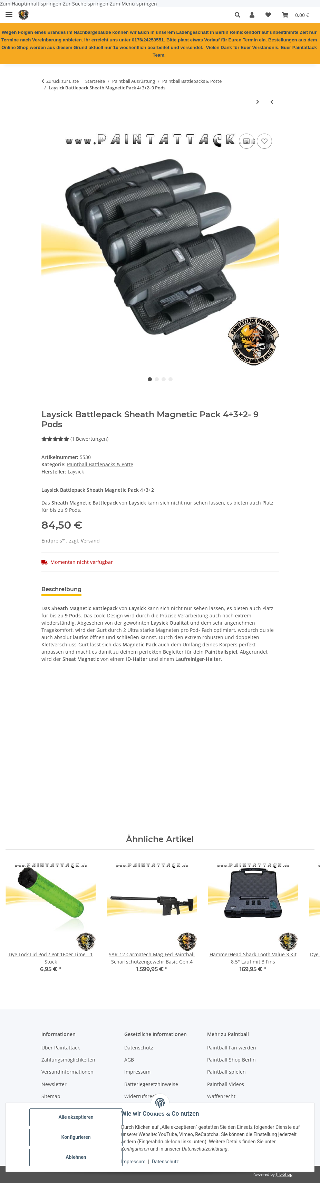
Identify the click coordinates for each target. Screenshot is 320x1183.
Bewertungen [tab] (112, 589)
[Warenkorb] (295, 15)
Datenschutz (165, 1161)
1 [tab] (150, 379)
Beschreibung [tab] (61, 589)
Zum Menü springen (133, 3)
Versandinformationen (67, 1071)
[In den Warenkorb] (46, 124)
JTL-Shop (284, 1174)
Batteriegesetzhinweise (151, 1084)
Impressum (133, 1161)
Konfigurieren (75, 1137)
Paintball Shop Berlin (231, 1059)
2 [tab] (157, 379)
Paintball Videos (225, 1084)
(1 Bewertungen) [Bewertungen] (74, 439)
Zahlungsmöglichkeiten (68, 1059)
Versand (90, 540)
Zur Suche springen (86, 3)
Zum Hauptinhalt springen (31, 3)
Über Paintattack (60, 1047)
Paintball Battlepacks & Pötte (100, 464)
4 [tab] (170, 379)
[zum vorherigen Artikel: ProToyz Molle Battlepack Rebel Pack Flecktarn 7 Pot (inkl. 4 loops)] (272, 101)
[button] (239, 15)
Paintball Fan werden (231, 1047)
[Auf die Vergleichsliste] (246, 141)
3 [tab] (164, 379)
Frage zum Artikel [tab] (168, 589)
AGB (129, 1059)
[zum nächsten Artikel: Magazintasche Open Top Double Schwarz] (258, 101)
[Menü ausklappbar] (9, 11)
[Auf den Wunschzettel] (264, 141)
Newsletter (54, 1084)
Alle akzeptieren (75, 1117)
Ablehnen (76, 1157)
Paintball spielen (226, 1071)
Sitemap (50, 1096)
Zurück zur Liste (62, 81)
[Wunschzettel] (268, 15)
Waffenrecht (221, 1096)
